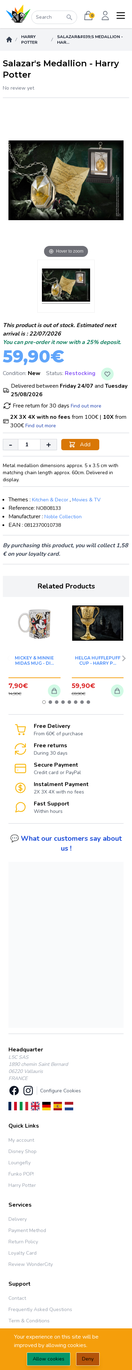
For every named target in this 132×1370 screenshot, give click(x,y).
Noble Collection (63, 516)
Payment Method (27, 1230)
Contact (17, 1298)
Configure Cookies (60, 1090)
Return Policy (23, 1241)
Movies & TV (86, 499)
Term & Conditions (29, 1320)
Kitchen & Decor (50, 499)
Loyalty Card (22, 1253)
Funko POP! (21, 1174)
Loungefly (19, 1162)
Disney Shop (22, 1151)
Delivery (17, 1219)
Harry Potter (29, 39)
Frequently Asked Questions (40, 1309)
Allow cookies (48, 1359)
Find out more (86, 406)
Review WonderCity (30, 1264)
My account (21, 1140)
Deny (88, 1359)
